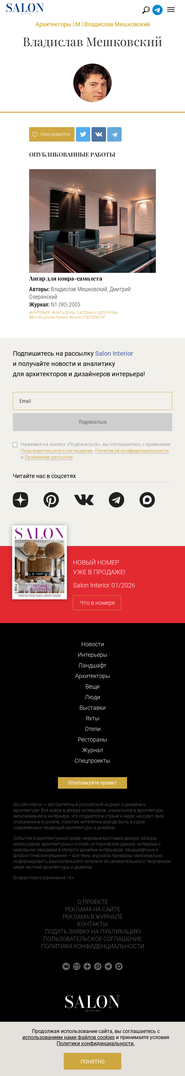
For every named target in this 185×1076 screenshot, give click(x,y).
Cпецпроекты (92, 760)
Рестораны (92, 739)
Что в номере (97, 602)
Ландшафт (92, 665)
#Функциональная (48, 317)
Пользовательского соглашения (57, 450)
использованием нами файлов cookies (68, 1037)
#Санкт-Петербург (87, 317)
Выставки (92, 707)
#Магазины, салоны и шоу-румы (85, 313)
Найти (146, 10)
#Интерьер (39, 313)
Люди (92, 697)
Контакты (92, 924)
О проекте (92, 901)
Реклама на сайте (92, 909)
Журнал (92, 750)
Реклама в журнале (92, 916)
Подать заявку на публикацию (93, 931)
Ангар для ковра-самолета (65, 278)
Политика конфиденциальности (92, 946)
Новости (92, 644)
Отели (93, 728)
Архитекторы (53, 24)
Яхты (93, 718)
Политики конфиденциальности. (96, 1043)
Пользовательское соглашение (92, 938)
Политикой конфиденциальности (132, 450)
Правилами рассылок (49, 457)
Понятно (93, 1062)
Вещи (92, 686)
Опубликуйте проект (92, 783)
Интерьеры (93, 654)
